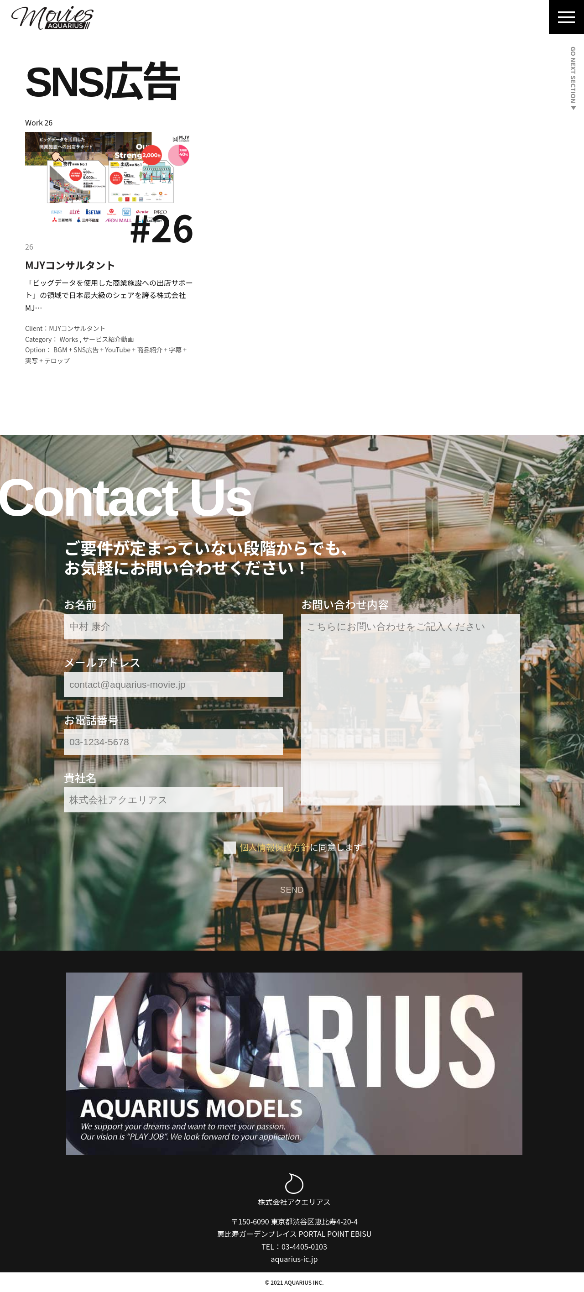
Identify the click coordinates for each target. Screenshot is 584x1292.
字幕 (175, 349)
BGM (60, 349)
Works (69, 339)
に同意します (301, 847)
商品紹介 (149, 349)
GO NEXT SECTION (573, 78)
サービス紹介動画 (108, 339)
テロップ (57, 360)
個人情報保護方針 (275, 847)
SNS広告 (86, 349)
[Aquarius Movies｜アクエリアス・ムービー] (52, 18)
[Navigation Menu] (566, 17)
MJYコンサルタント (70, 264)
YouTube (117, 349)
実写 (31, 360)
